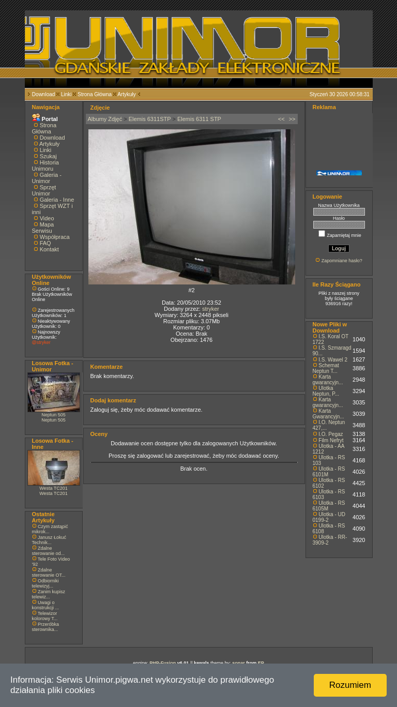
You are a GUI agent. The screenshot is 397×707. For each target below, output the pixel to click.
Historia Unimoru (45, 165)
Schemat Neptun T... (326, 368)
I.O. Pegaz (330, 434)
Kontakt (49, 249)
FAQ (45, 243)
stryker (210, 309)
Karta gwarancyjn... (328, 379)
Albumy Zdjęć (105, 119)
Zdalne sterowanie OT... (49, 572)
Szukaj (48, 156)
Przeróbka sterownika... (45, 627)
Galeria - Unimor (47, 178)
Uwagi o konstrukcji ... (45, 605)
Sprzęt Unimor (44, 190)
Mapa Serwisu (43, 227)
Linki (66, 94)
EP (261, 663)
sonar (238, 663)
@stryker (41, 342)
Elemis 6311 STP (199, 119)
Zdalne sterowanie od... (48, 551)
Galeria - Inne (57, 200)
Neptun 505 (53, 414)
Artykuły (126, 94)
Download (43, 94)
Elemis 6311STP (150, 119)
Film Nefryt (330, 440)
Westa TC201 (53, 488)
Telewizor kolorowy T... (45, 616)
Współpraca (55, 237)
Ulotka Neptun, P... (326, 391)
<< (281, 119)
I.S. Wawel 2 (332, 360)
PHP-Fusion (162, 663)
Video (47, 218)
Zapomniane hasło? (342, 260)
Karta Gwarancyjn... (328, 413)
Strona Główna (95, 94)
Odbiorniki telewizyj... (45, 583)
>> (292, 119)
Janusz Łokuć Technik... (49, 540)
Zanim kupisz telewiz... (49, 594)
